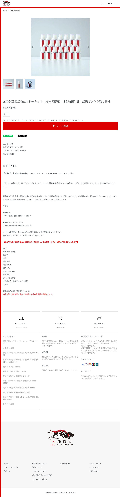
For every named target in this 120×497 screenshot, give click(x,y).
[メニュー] (116, 3)
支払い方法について (39, 471)
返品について (8, 144)
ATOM (67, 463)
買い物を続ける (9, 154)
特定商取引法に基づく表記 (13, 147)
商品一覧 (6, 471)
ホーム (5, 11)
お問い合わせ (94, 471)
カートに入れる (60, 126)
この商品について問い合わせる (14, 151)
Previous (33, 47)
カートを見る (94, 467)
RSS (62, 463)
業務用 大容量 (15, 11)
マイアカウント (95, 463)
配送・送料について (39, 463)
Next (88, 47)
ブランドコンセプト (10, 467)
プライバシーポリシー (37, 120)
